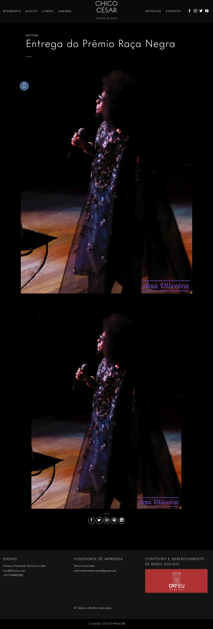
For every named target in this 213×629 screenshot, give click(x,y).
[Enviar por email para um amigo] (106, 520)
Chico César (106, 7)
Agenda (65, 11)
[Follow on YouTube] (207, 11)
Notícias (153, 11)
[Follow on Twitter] (201, 11)
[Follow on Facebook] (190, 11)
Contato (173, 11)
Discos (32, 11)
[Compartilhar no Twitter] (99, 520)
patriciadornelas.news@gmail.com (95, 570)
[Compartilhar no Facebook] (91, 520)
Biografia (12, 11)
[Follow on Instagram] (195, 11)
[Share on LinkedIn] (121, 520)
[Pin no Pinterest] (114, 520)
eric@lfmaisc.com (14, 570)
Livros (48, 11)
